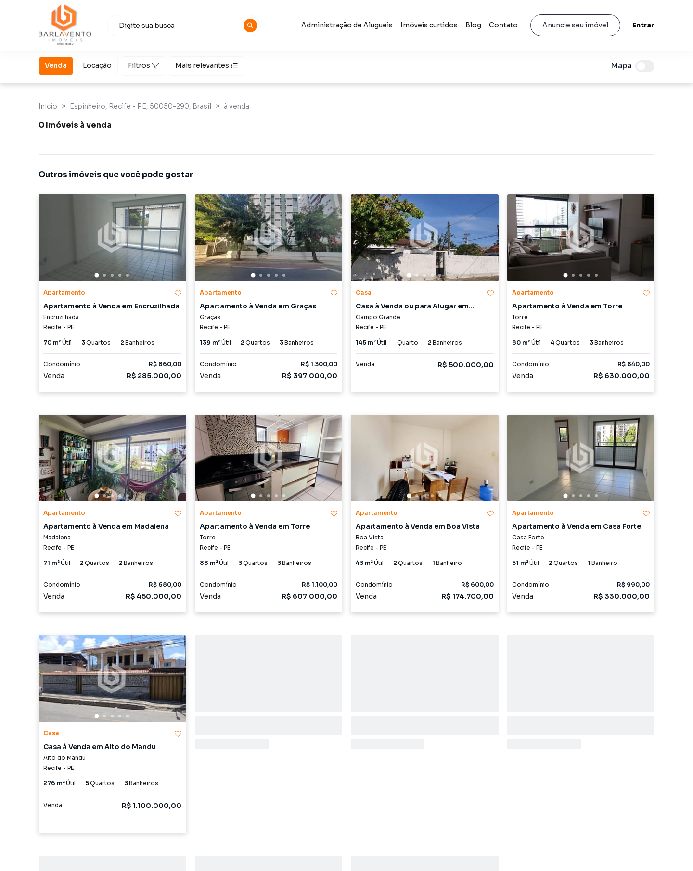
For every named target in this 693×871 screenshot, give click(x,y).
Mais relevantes (206, 65)
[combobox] (184, 25)
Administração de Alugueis (347, 25)
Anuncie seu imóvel (575, 25)
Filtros (143, 65)
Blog (473, 25)
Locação (97, 65)
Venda (56, 65)
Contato (503, 25)
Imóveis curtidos (429, 25)
